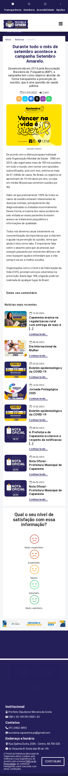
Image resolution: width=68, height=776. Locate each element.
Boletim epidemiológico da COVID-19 (45, 370)
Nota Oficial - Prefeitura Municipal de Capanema (45, 465)
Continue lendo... (38, 334)
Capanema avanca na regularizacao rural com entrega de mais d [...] (45, 323)
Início (8, 39)
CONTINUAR (53, 761)
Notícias (19, 39)
